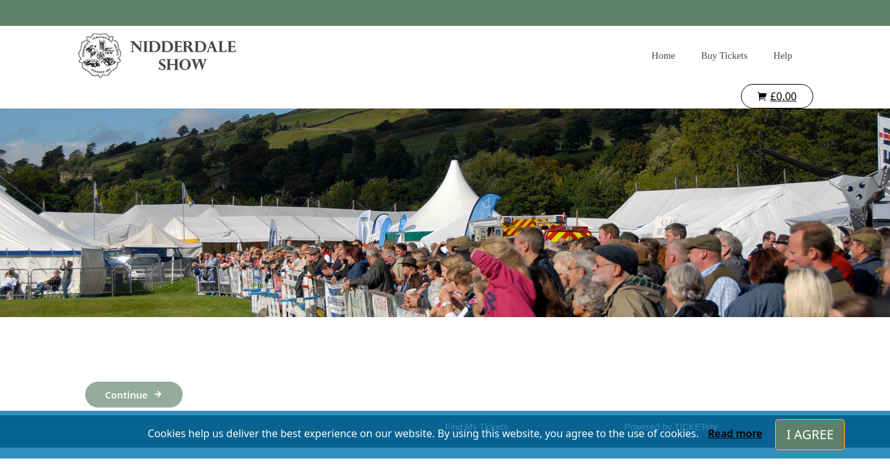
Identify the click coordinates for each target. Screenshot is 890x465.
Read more (735, 433)
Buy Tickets (724, 55)
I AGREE (810, 434)
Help (782, 55)
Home (664, 55)
